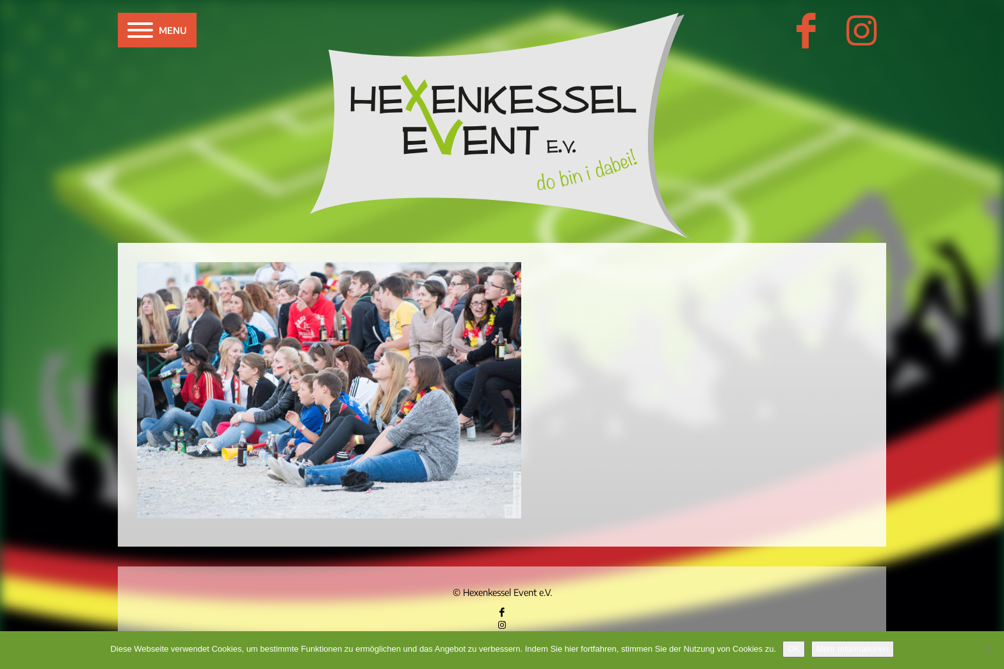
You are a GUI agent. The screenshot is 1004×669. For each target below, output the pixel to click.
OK (794, 649)
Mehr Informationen (852, 649)
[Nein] (988, 650)
